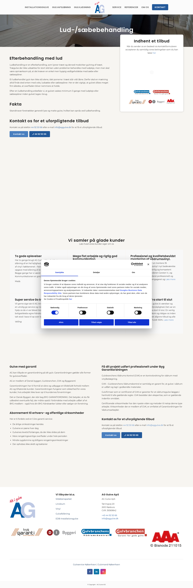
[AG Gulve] (99, 7)
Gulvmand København (109, 564)
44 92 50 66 (36, 127)
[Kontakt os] (19, 134)
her (70, 299)
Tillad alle (132, 322)
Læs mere (170, 279)
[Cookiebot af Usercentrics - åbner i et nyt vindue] (132, 264)
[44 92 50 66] (39, 134)
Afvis (61, 322)
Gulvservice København (84, 564)
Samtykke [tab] (59, 272)
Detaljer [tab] (96, 272)
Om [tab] (133, 272)
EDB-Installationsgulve (67, 519)
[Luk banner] (148, 264)
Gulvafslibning (63, 514)
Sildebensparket (64, 499)
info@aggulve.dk (62, 127)
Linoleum (60, 504)
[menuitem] (36, 7)
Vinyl (58, 509)
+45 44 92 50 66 (109, 515)
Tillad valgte (96, 322)
